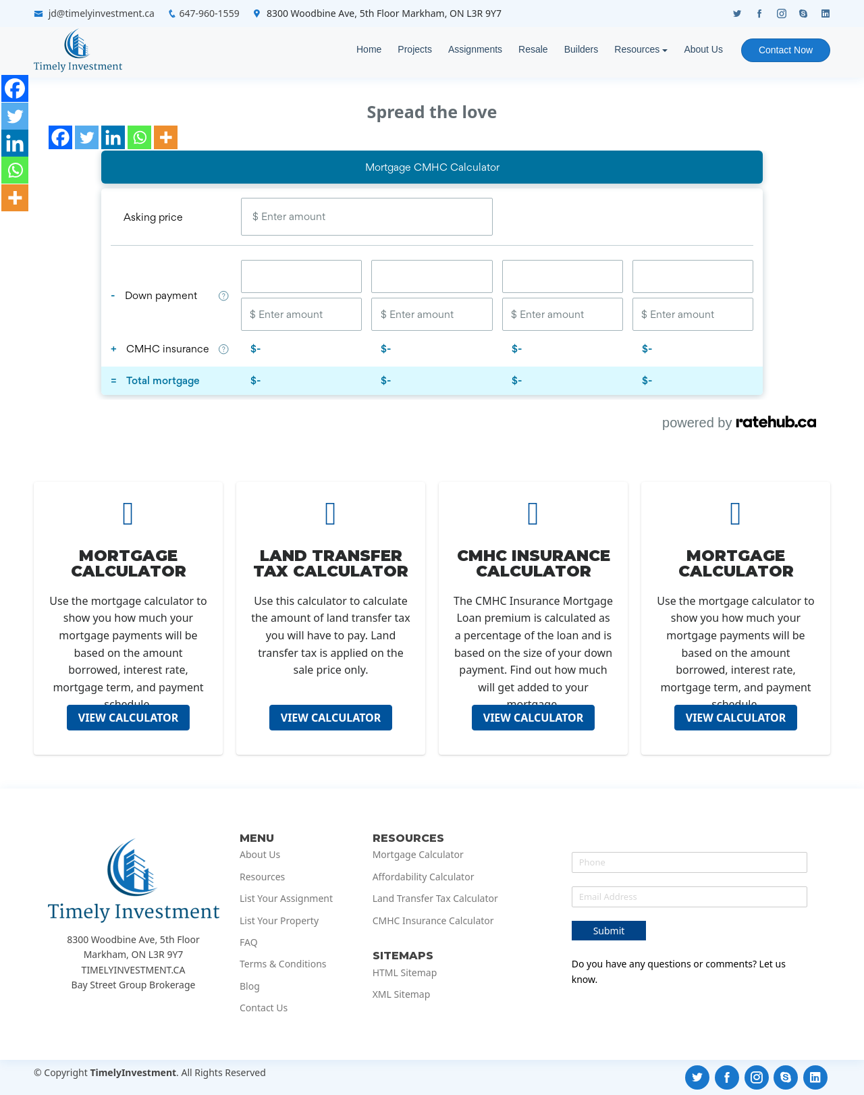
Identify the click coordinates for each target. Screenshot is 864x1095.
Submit (609, 930)
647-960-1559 (210, 13)
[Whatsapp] (139, 137)
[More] (166, 137)
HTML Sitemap (405, 973)
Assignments (475, 49)
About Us (703, 49)
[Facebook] (60, 137)
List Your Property (279, 921)
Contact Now (786, 50)
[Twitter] (87, 137)
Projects (415, 49)
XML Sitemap (402, 994)
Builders (581, 49)
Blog (250, 986)
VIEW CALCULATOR (128, 717)
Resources (636, 49)
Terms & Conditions (283, 964)
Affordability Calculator (424, 877)
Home (368, 49)
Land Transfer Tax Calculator (435, 898)
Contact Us (264, 1008)
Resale (533, 49)
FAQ (249, 942)
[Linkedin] (113, 137)
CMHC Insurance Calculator (433, 921)
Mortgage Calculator (418, 854)
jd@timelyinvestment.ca (102, 13)
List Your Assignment (286, 898)
